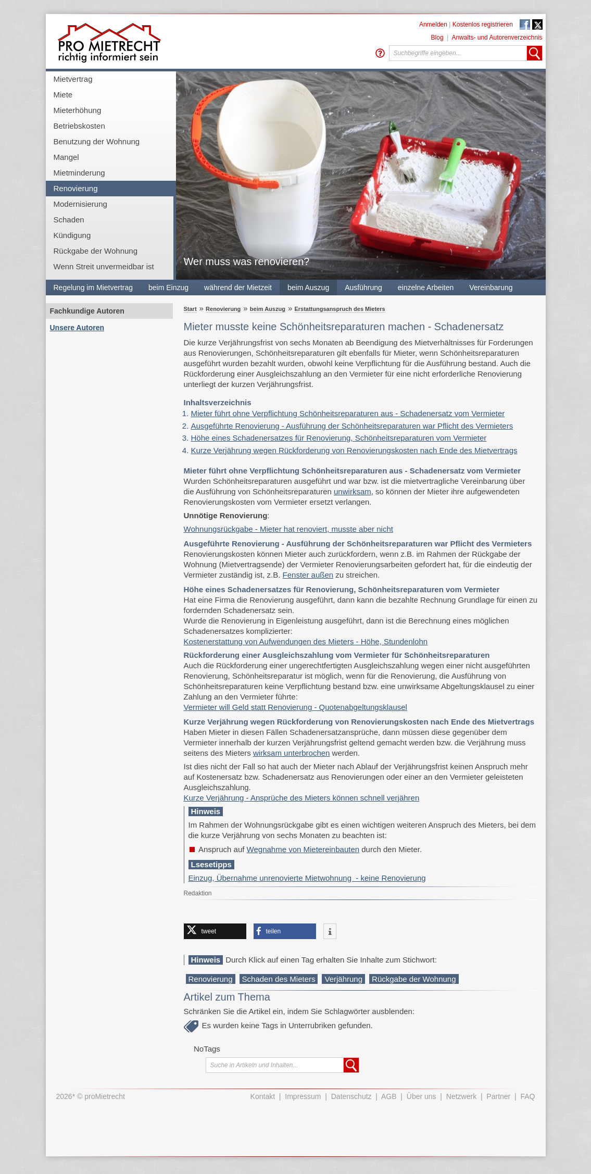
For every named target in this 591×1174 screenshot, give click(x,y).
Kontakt (262, 1096)
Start (190, 309)
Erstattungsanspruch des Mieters (339, 309)
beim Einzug (168, 287)
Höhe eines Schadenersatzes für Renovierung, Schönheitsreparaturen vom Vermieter (339, 437)
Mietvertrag (73, 78)
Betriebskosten (79, 125)
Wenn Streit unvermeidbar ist (104, 266)
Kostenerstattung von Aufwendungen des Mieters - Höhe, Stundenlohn (306, 641)
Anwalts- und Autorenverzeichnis (496, 37)
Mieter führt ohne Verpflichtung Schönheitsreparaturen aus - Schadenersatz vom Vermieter (348, 413)
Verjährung (343, 979)
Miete (63, 94)
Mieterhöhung (78, 110)
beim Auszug (308, 287)
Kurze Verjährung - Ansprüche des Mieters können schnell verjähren (302, 797)
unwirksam (352, 491)
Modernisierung (80, 203)
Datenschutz (351, 1096)
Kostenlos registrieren (482, 24)
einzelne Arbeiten (426, 287)
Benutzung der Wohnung (97, 141)
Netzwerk (461, 1096)
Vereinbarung (490, 287)
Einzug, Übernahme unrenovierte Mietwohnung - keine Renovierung (307, 877)
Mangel (66, 157)
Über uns (421, 1096)
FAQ (527, 1096)
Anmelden (433, 24)
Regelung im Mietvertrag (93, 287)
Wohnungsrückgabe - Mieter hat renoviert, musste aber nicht (288, 528)
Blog (437, 37)
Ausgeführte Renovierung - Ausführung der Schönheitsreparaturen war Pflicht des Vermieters (352, 425)
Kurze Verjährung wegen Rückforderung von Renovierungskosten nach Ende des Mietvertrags (354, 450)
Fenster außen (308, 574)
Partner (498, 1096)
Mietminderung (79, 172)
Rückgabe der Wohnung (96, 250)
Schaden (69, 219)
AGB (389, 1096)
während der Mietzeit (238, 287)
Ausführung (363, 287)
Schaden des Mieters (279, 979)
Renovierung (76, 188)
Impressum (303, 1096)
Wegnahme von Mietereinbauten (303, 849)
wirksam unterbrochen (291, 752)
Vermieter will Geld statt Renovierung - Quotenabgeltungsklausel (295, 707)
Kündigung (72, 235)
